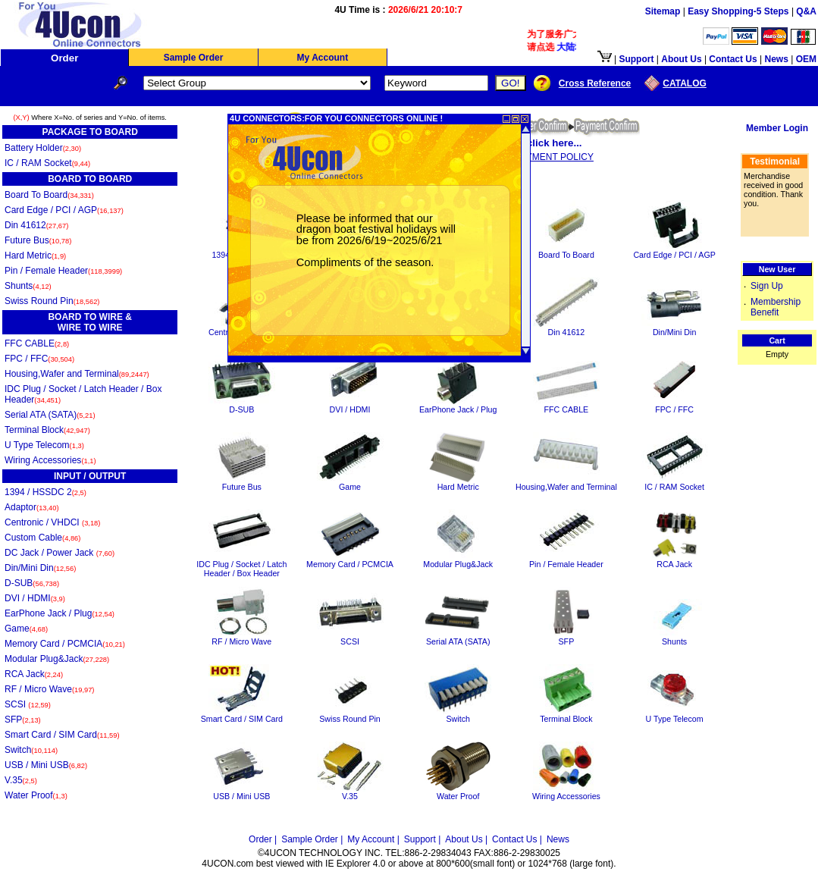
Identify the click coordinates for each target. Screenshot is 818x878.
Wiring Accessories (50, 460)
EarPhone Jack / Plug (59, 613)
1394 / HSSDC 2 (45, 492)
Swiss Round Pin (52, 301)
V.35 (21, 780)
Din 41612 (36, 225)
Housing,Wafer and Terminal (77, 373)
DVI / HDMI (35, 598)
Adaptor (32, 507)
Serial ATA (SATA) (50, 414)
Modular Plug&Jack (57, 659)
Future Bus (38, 240)
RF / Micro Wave (49, 689)
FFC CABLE (37, 343)
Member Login (777, 128)
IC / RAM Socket (47, 163)
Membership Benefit (776, 307)
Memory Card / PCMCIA (65, 643)
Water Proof (36, 795)
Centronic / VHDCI (52, 522)
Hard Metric (35, 255)
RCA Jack (34, 674)
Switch (31, 750)
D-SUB (32, 583)
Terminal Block (47, 430)
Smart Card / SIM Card (62, 734)
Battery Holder (43, 148)
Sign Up (767, 286)
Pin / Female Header (63, 270)
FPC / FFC (39, 358)
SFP (23, 719)
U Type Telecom (44, 445)
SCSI (28, 704)
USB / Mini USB (46, 765)
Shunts (28, 286)
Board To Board (49, 195)
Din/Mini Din (40, 568)
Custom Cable (42, 537)
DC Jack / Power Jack (59, 552)
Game (26, 628)
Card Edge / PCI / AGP (64, 210)
